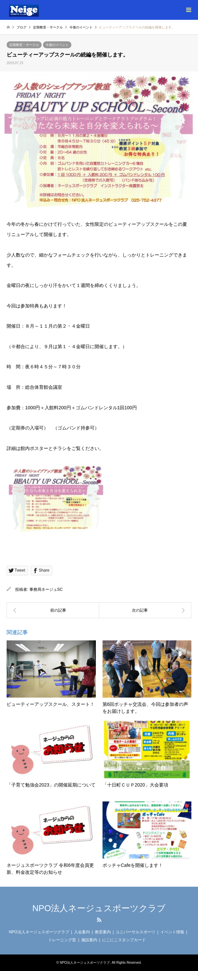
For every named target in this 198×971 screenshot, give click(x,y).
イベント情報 (172, 932)
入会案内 (82, 932)
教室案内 (103, 932)
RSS (99, 919)
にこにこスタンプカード (124, 940)
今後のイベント (57, 45)
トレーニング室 (62, 940)
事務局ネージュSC (46, 589)
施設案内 (89, 940)
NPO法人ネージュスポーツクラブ (99, 908)
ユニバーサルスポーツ (135, 932)
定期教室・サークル (24, 45)
